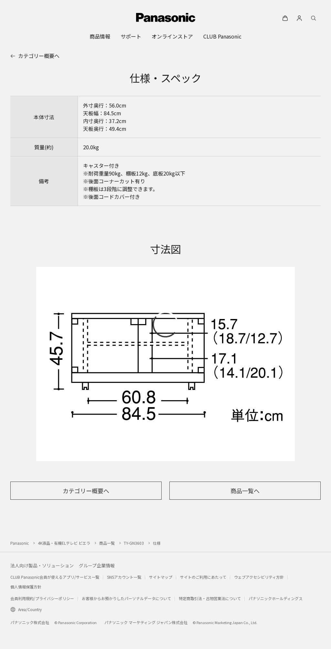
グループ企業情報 (97, 565)
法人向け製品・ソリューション (42, 565)
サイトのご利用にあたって (203, 577)
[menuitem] (100, 36)
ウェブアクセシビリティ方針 (259, 577)
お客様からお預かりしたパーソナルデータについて (126, 598)
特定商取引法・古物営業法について (210, 598)
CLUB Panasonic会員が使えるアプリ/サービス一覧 (54, 577)
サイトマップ (160, 577)
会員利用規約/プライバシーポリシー (42, 598)
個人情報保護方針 (25, 586)
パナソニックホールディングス (276, 598)
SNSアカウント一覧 (124, 577)
